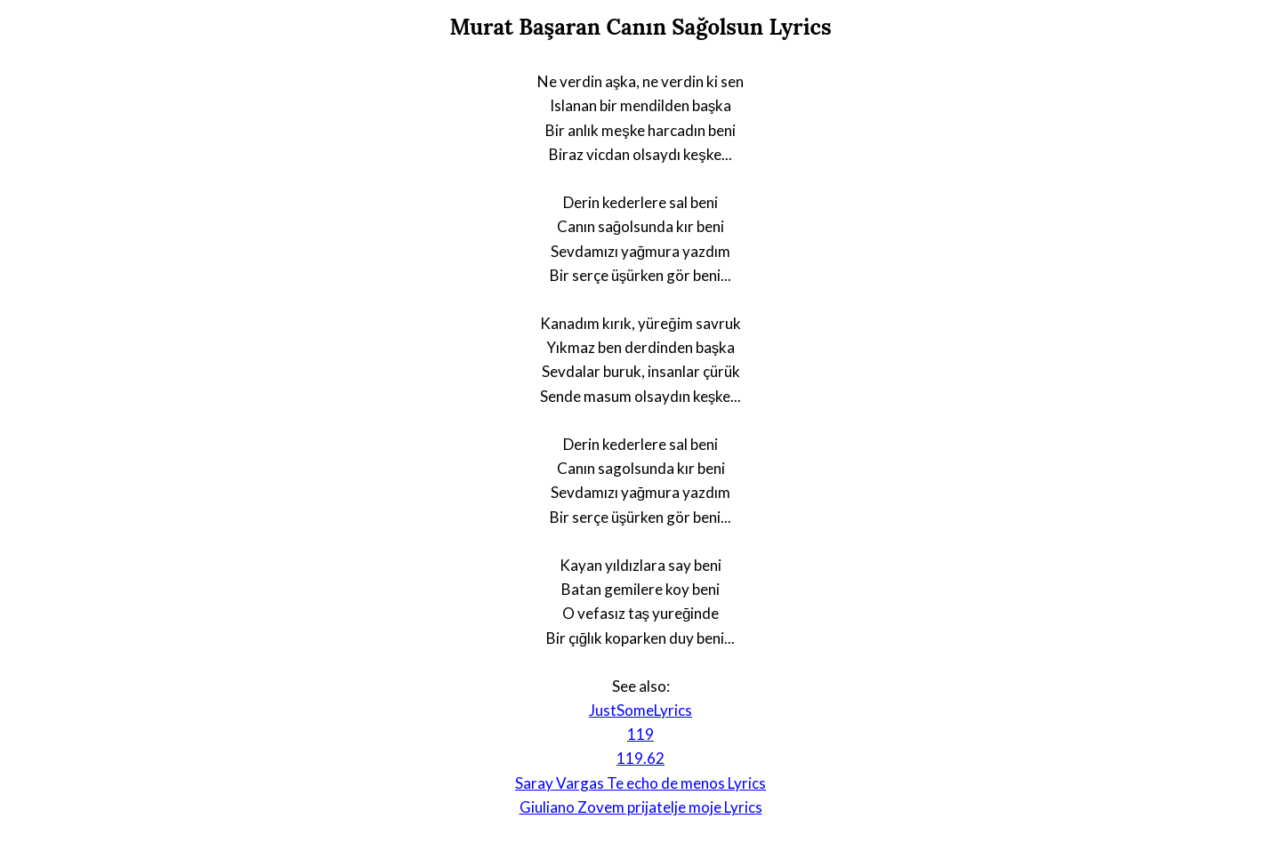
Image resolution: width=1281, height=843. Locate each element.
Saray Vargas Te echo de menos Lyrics (640, 783)
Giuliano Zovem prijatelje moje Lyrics (641, 807)
